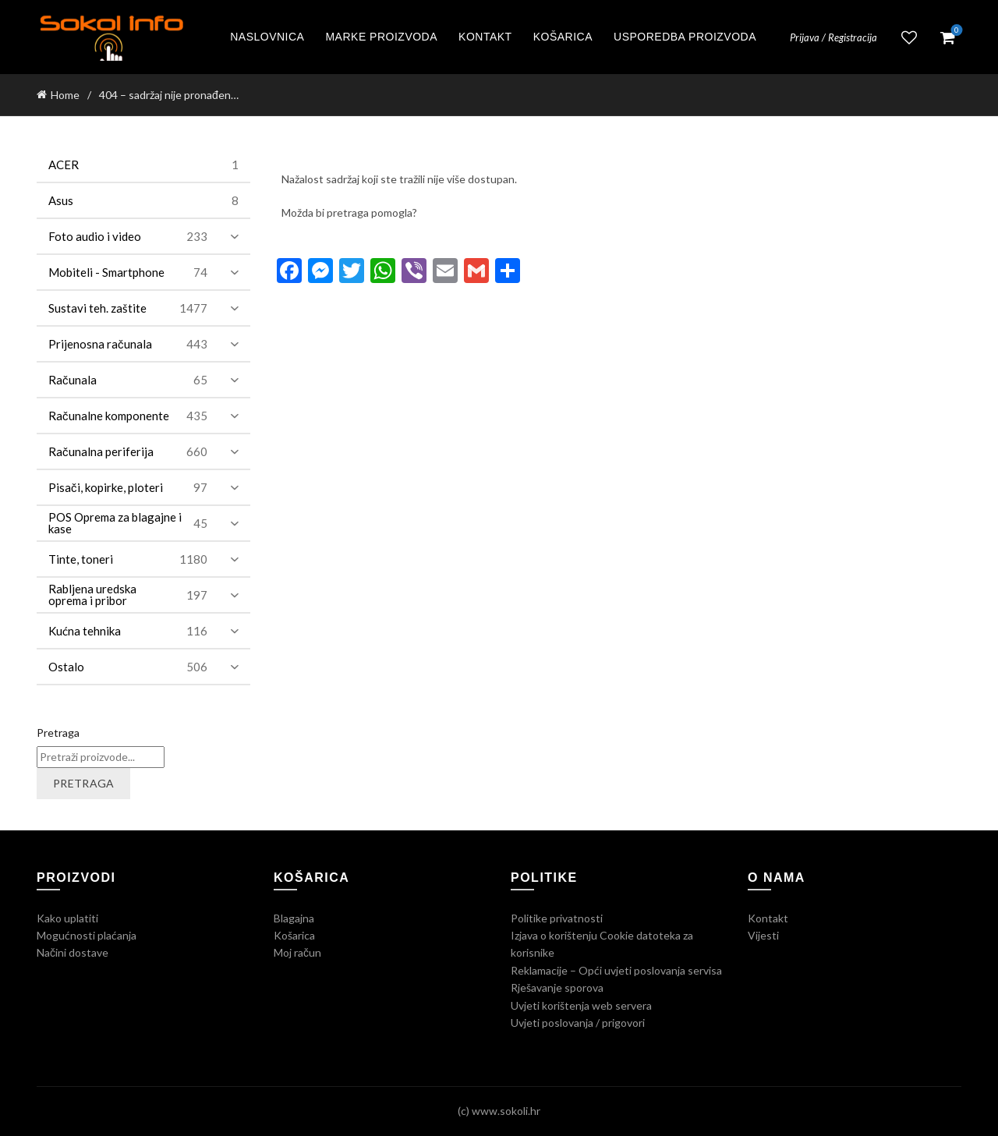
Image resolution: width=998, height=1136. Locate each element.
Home (65, 94)
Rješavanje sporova (557, 987)
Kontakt (485, 36)
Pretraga (58, 732)
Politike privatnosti (557, 918)
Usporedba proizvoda (685, 36)
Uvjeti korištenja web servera (581, 1005)
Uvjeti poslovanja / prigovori (578, 1022)
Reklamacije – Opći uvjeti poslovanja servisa (616, 970)
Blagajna (294, 918)
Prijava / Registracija (833, 37)
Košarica (563, 36)
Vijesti (763, 935)
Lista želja (909, 37)
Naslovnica (267, 36)
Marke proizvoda (381, 36)
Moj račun (297, 952)
